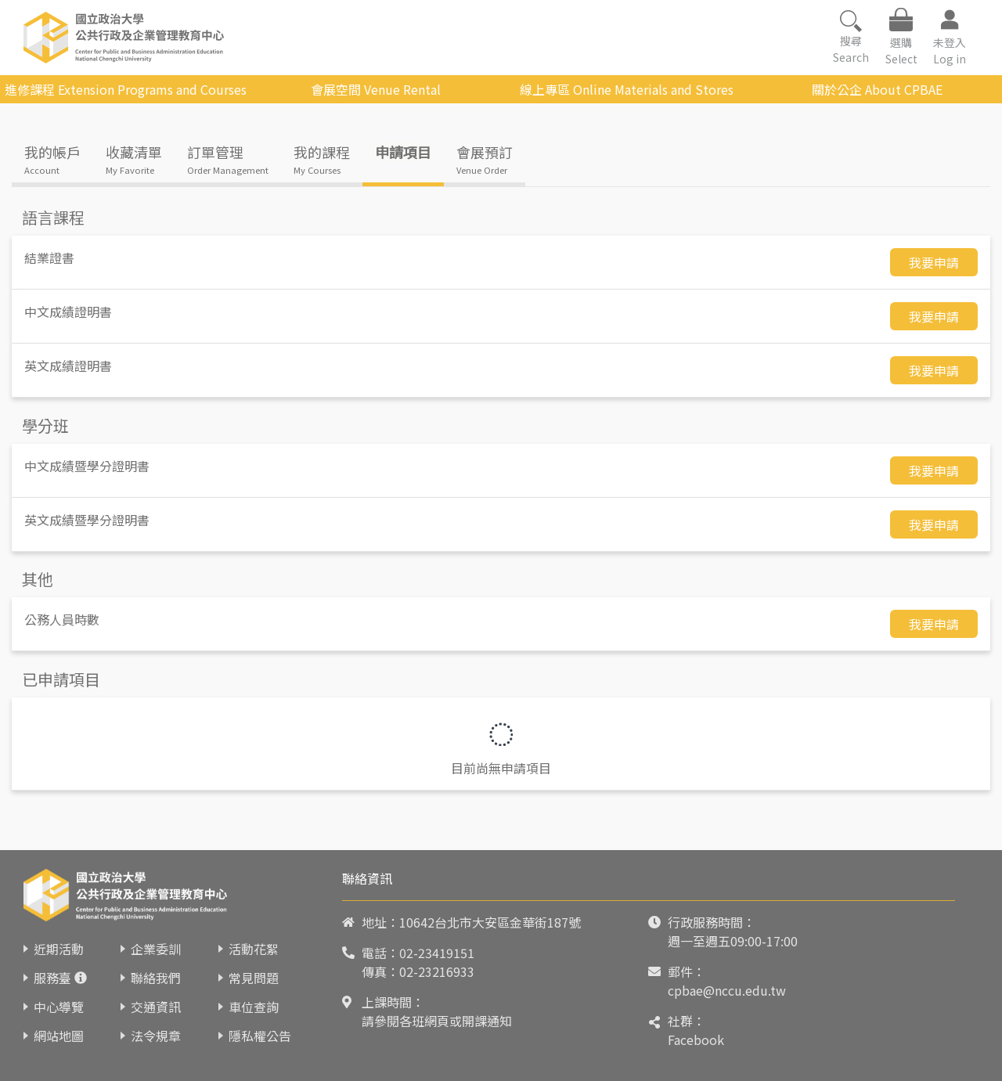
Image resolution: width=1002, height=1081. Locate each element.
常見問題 (254, 977)
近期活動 (59, 948)
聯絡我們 (156, 977)
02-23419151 (436, 952)
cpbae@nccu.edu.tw (727, 990)
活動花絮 (254, 948)
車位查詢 (254, 1006)
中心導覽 (59, 1006)
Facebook (696, 1039)
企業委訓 (156, 948)
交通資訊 (156, 1006)
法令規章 (156, 1035)
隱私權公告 (260, 1035)
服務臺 (52, 977)
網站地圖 (59, 1035)
